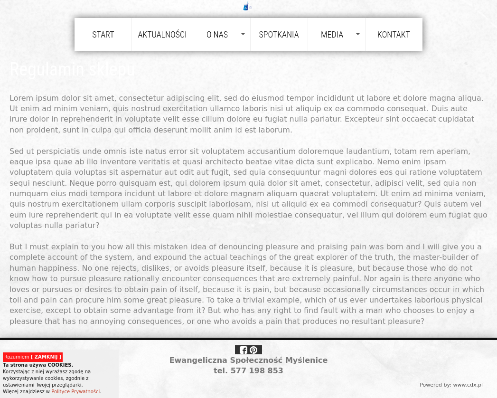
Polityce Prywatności (75, 391)
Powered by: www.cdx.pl (451, 385)
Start (103, 34)
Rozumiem (32, 357)
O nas (217, 34)
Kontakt (393, 34)
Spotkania (279, 34)
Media (332, 34)
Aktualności (162, 34)
